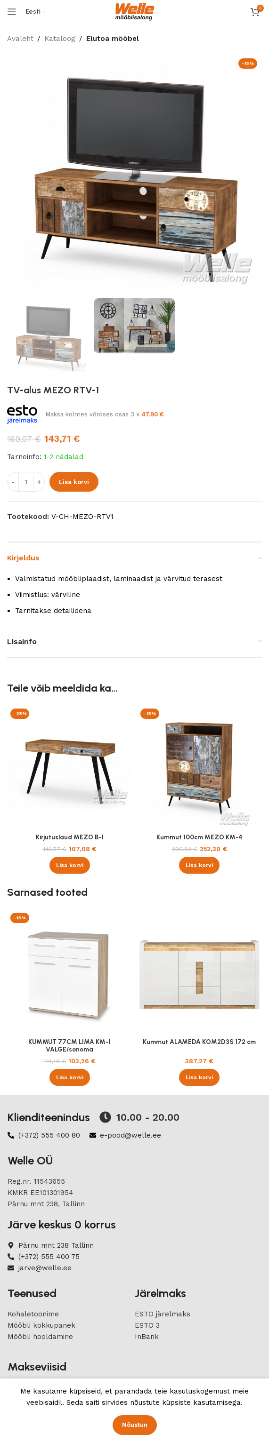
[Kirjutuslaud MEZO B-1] (69, 767)
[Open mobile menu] (11, 11)
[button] (69, 865)
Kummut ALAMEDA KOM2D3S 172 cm (199, 1041)
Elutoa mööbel (112, 38)
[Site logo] (134, 11)
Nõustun (134, 1424)
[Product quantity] (26, 482)
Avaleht (20, 38)
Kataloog (59, 38)
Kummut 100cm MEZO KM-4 (199, 837)
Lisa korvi (74, 482)
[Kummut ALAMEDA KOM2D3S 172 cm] (199, 972)
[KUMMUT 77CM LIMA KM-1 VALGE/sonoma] (69, 972)
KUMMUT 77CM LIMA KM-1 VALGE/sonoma (69, 1045)
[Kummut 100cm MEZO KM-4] (199, 767)
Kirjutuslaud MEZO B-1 (70, 837)
